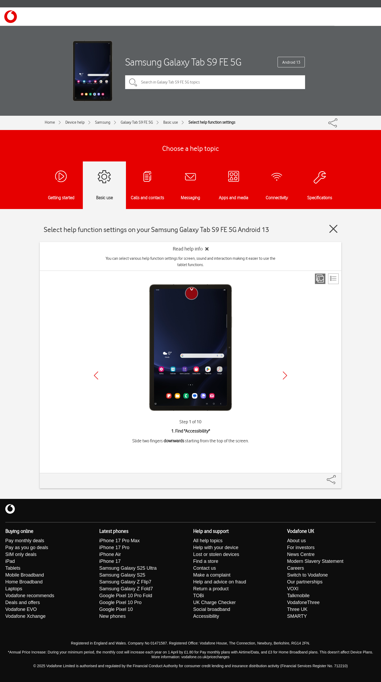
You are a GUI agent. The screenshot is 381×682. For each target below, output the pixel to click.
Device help (75, 122)
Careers (295, 568)
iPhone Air (110, 554)
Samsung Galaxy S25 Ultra (128, 568)
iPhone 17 (110, 561)
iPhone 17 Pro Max (119, 540)
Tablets (12, 568)
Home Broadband (24, 581)
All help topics (208, 540)
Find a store (205, 561)
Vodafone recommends (29, 595)
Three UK (297, 609)
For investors (301, 547)
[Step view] (320, 278)
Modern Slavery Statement (315, 561)
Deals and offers (22, 602)
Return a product (211, 588)
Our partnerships (305, 581)
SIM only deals (21, 554)
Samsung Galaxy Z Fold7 (126, 588)
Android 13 (291, 62)
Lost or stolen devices (216, 554)
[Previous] (96, 375)
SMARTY (297, 616)
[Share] (337, 477)
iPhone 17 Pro (114, 547)
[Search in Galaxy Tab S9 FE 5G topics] (215, 82)
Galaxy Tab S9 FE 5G (137, 122)
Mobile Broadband (24, 575)
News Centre (301, 554)
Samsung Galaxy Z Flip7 (125, 581)
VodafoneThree (303, 602)
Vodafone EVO (21, 609)
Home (50, 122)
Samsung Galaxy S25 (122, 575)
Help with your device (215, 547)
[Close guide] (333, 229)
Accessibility (206, 616)
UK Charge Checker (214, 602)
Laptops (13, 588)
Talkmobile (298, 595)
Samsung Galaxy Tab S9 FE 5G (183, 62)
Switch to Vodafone (307, 575)
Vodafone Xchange (25, 616)
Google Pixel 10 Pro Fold (125, 595)
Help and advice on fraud (219, 581)
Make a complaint (211, 575)
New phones (112, 616)
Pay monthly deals (24, 540)
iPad (10, 561)
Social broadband (211, 609)
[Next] (285, 375)
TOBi (198, 595)
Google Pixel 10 (116, 609)
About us (296, 540)
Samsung (102, 122)
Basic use (170, 122)
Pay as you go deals (26, 547)
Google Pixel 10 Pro (120, 602)
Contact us (204, 568)
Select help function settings (211, 122)
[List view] (333, 278)
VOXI (292, 588)
